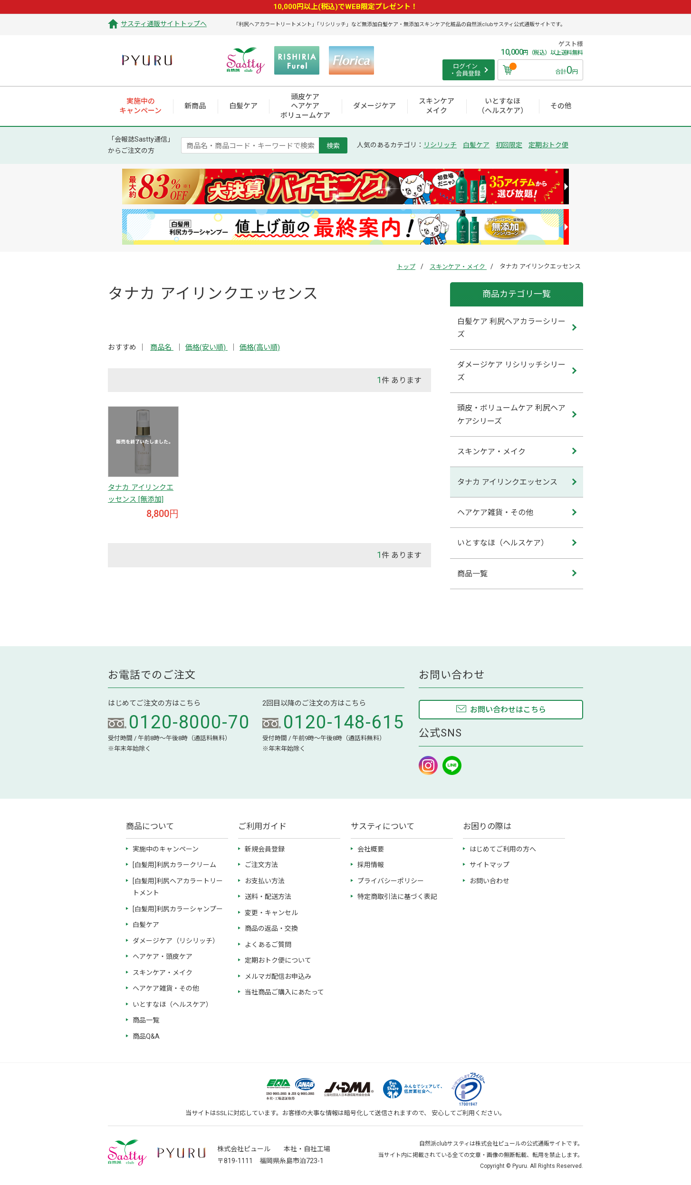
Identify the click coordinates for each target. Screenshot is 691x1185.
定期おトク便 (548, 145)
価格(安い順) (206, 347)
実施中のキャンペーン (166, 849)
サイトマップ (489, 865)
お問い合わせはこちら (508, 709)
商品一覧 (472, 573)
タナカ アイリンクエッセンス (507, 482)
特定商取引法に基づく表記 (397, 896)
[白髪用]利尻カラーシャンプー (178, 909)
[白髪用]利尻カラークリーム (174, 865)
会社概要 (370, 849)
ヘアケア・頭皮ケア (162, 956)
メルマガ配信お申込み (278, 976)
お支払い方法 (265, 881)
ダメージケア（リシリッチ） (176, 941)
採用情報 (370, 865)
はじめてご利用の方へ (503, 849)
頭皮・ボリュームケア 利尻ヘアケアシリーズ (511, 414)
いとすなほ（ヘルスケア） (502, 542)
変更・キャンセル (271, 913)
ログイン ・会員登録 (465, 70)
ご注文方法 (261, 865)
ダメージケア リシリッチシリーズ (511, 371)
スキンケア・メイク (458, 266)
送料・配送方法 (268, 896)
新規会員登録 (265, 849)
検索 (333, 145)
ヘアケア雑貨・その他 (495, 512)
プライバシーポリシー (390, 881)
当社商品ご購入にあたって (284, 992)
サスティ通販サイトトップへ (164, 24)
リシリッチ (440, 145)
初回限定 (509, 145)
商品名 (161, 347)
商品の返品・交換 (271, 928)
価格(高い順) (260, 347)
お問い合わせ (489, 881)
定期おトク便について (278, 960)
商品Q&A (146, 1036)
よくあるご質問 (268, 944)
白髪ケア (476, 145)
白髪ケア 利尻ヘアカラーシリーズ (511, 328)
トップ (406, 266)
